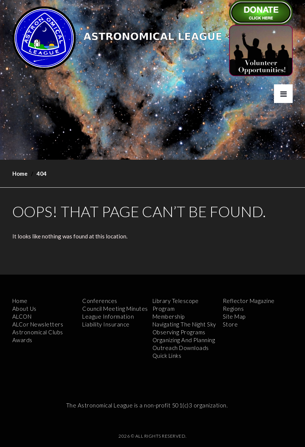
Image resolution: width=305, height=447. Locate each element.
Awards (22, 340)
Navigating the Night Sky (184, 324)
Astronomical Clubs (37, 332)
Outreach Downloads (180, 347)
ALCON (22, 316)
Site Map (234, 316)
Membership (168, 316)
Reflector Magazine (249, 300)
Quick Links (167, 355)
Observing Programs (179, 332)
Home (20, 173)
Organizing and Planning (183, 340)
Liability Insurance (106, 324)
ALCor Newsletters (38, 324)
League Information (108, 316)
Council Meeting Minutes (115, 308)
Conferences (99, 300)
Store (230, 324)
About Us (24, 308)
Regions (233, 308)
